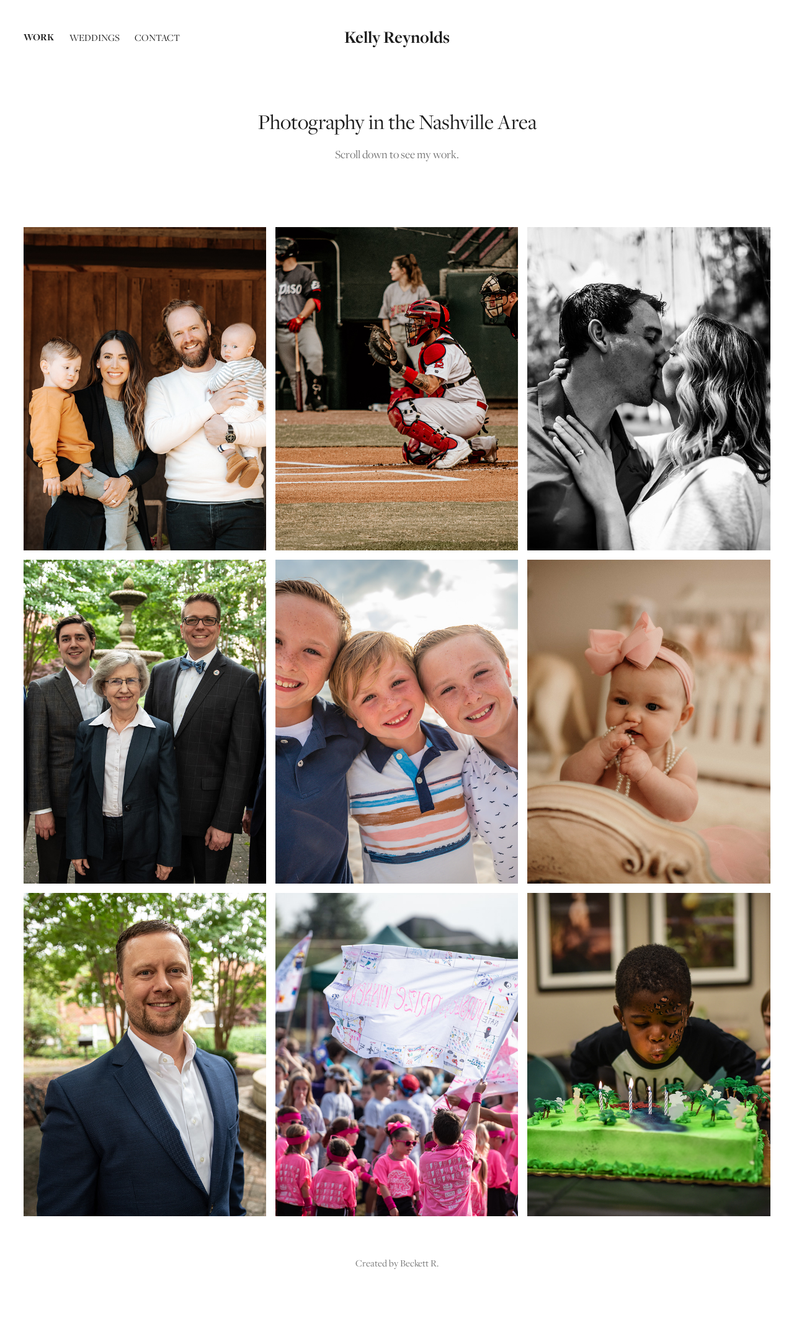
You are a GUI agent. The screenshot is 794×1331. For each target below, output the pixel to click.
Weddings (94, 37)
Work (39, 36)
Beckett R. (419, 1263)
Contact (157, 37)
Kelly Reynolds (397, 37)
